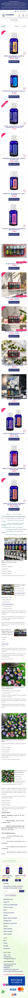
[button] (25, 875)
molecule (24, 4)
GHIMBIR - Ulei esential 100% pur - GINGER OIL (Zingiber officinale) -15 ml (14, 56)
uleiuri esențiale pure (6, 3)
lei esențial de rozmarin (20, 593)
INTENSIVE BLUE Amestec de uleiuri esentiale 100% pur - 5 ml (14, 92)
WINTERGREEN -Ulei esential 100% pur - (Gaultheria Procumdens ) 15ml (14, 159)
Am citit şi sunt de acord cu (9, 895)
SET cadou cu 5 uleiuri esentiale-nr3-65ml (14, 331)
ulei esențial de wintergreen (8, 604)
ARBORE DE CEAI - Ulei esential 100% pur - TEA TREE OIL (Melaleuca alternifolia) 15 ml (20, 875)
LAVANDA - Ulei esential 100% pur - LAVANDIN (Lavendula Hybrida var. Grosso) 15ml (14, 127)
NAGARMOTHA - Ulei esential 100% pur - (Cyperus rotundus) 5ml (14, 194)
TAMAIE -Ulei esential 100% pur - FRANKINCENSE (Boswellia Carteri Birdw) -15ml (14, 504)
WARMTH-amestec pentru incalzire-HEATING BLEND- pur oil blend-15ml (14, 469)
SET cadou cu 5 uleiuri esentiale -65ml (14, 263)
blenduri (15, 3)
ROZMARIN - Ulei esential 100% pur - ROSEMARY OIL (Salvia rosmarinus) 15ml (14, 229)
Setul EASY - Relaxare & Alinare (14, 399)
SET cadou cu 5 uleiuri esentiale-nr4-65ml (14, 365)
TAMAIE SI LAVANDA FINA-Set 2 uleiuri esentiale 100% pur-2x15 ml (14, 434)
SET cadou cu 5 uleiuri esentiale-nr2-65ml (14, 297)
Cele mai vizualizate (9, 861)
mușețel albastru (5, 643)
